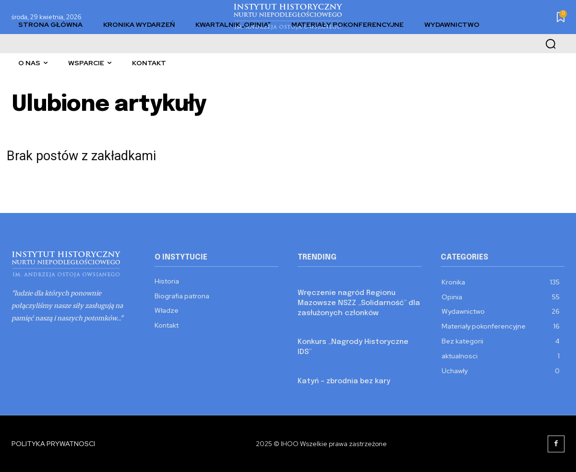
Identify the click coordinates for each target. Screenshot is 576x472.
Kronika (309, 280)
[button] (550, 44)
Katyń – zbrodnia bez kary (344, 381)
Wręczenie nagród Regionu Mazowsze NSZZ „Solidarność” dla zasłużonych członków (359, 303)
